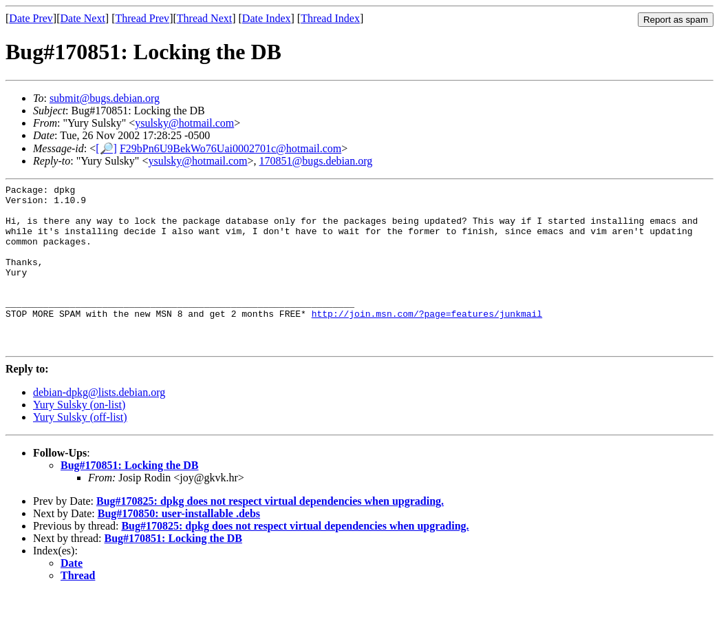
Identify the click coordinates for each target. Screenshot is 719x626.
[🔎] (106, 148)
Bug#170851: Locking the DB (129, 498)
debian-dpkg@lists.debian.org (99, 425)
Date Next (83, 18)
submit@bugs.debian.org (105, 98)
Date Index (266, 18)
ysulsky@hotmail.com (184, 123)
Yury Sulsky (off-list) (80, 450)
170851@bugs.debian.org (316, 161)
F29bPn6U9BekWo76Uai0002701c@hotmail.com (230, 148)
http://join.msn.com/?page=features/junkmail (427, 340)
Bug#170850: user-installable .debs (179, 546)
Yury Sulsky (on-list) (79, 438)
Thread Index (330, 18)
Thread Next (204, 18)
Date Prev (31, 18)
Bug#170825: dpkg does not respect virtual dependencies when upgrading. (270, 534)
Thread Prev (142, 18)
